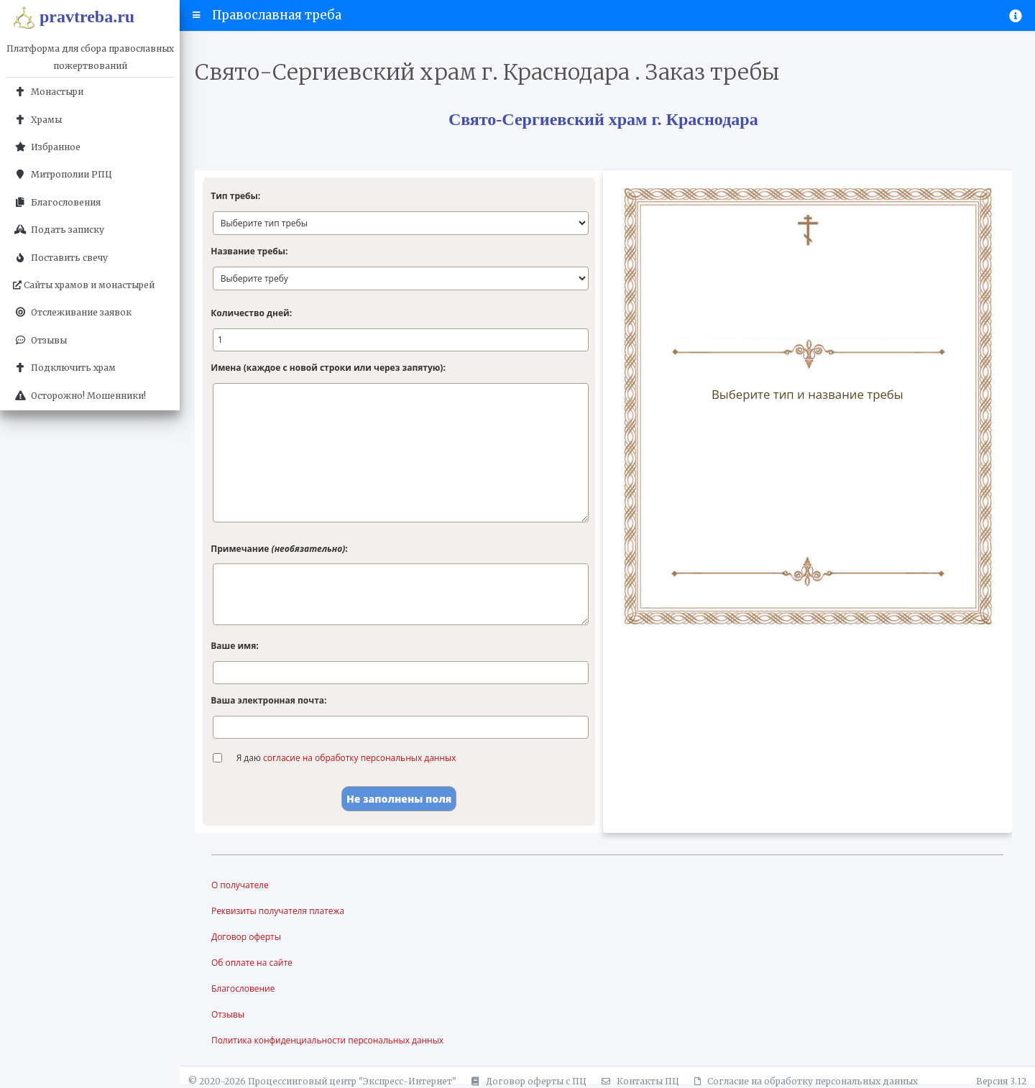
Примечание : (279, 549)
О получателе (240, 885)
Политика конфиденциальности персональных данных (327, 1040)
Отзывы (227, 1014)
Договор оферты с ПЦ (526, 1081)
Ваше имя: (234, 646)
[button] (196, 15)
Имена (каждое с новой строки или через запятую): (328, 367)
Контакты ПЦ (638, 1081)
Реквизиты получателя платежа (277, 911)
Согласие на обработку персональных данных (804, 1081)
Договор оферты (246, 937)
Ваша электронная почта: (268, 700)
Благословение (243, 988)
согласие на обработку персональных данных (359, 758)
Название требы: (249, 251)
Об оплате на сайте (252, 962)
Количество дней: (251, 313)
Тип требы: (235, 196)
